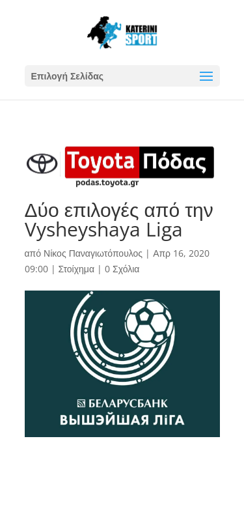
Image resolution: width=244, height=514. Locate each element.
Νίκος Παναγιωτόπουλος (93, 253)
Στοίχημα (77, 269)
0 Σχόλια (122, 269)
